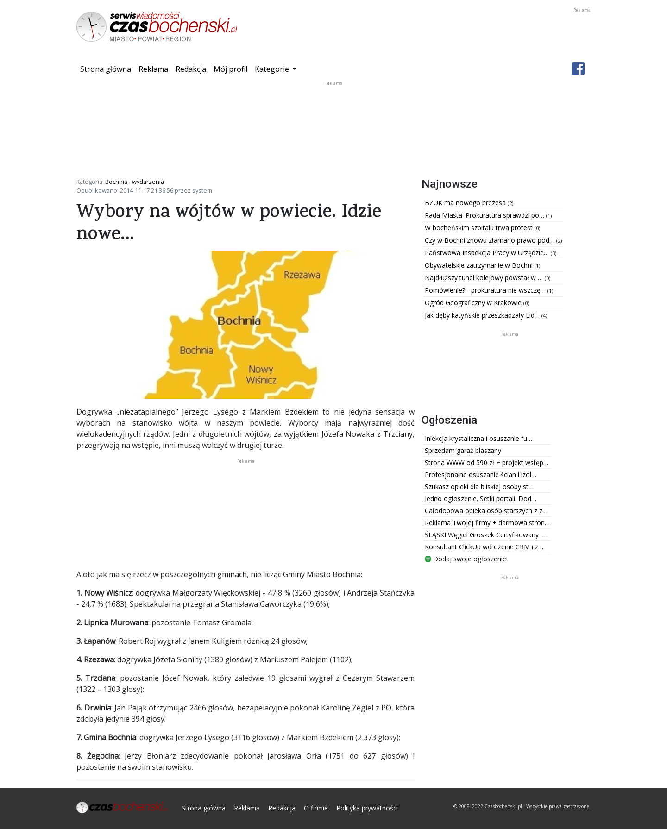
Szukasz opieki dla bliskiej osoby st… (479, 486)
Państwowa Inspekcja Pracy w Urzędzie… (488, 252)
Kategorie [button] (273, 69)
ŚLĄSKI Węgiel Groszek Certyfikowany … (485, 534)
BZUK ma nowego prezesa (466, 202)
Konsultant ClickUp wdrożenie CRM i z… (484, 546)
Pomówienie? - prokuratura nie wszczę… (486, 290)
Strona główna (107, 68)
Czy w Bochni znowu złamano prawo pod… (490, 240)
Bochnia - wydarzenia (134, 181)
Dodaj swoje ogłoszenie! (466, 558)
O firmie (316, 808)
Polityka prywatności (367, 808)
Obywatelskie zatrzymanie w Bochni (480, 265)
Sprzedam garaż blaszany (463, 450)
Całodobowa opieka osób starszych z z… (486, 510)
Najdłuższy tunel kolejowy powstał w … (485, 277)
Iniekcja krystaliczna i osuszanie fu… (478, 438)
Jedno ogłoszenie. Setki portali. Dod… (480, 498)
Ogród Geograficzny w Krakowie (474, 302)
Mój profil (230, 69)
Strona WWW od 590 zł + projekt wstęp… (486, 462)
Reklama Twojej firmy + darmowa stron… (487, 522)
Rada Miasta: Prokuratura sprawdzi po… (485, 215)
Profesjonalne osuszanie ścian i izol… (480, 474)
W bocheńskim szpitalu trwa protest (480, 227)
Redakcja (191, 69)
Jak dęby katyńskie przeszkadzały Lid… (483, 315)
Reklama (153, 69)
